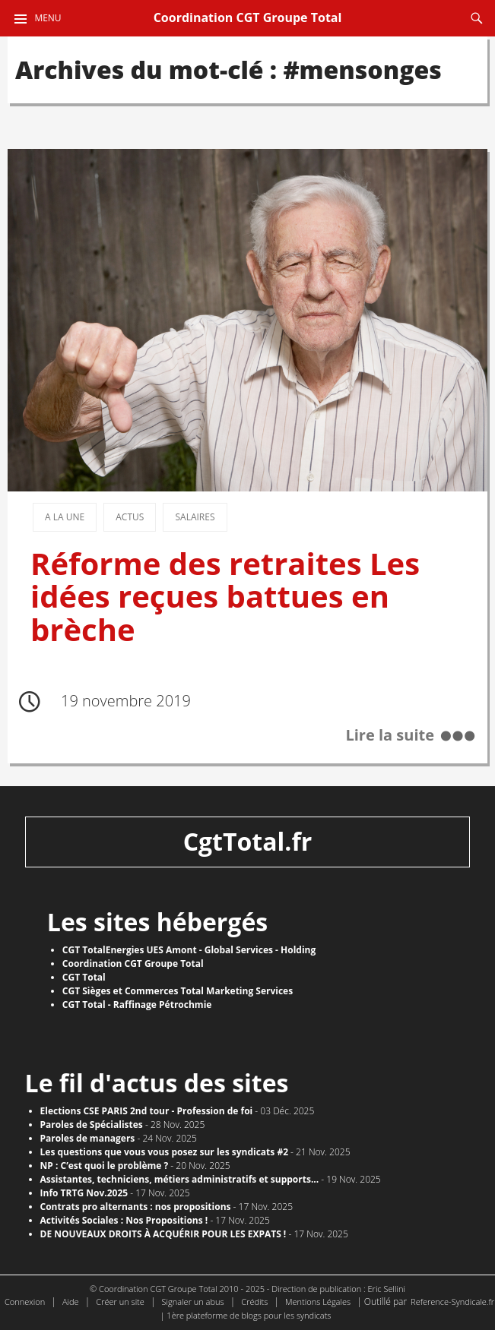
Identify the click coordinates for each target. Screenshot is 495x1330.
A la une (64, 516)
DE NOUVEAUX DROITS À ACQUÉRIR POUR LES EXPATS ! (163, 1233)
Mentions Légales (318, 1301)
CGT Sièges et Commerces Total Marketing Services (177, 990)
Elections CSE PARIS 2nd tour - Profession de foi (146, 1110)
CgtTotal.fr (248, 841)
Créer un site (120, 1301)
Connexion (25, 1301)
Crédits (254, 1301)
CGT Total (84, 977)
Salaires (194, 516)
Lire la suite (389, 735)
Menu (47, 17)
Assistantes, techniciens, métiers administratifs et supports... (179, 1179)
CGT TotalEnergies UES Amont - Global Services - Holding (189, 949)
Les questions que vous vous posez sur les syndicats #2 (164, 1151)
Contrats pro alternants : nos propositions (135, 1206)
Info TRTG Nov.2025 (84, 1192)
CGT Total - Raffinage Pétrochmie (137, 1004)
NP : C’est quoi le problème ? (104, 1165)
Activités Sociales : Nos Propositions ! (124, 1220)
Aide (70, 1301)
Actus (130, 516)
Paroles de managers (87, 1138)
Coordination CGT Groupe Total (248, 17)
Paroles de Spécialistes (91, 1124)
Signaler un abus (193, 1301)
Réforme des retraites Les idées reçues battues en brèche (225, 596)
